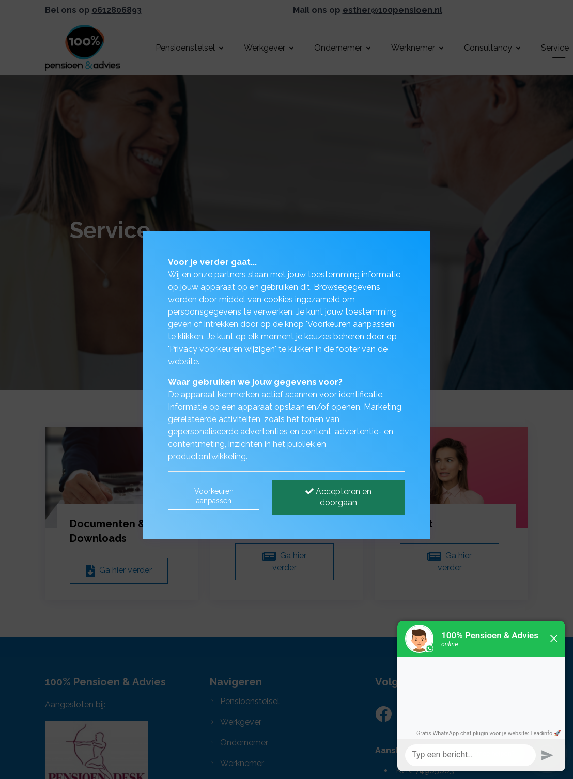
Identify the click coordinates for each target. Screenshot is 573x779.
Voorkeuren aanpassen (214, 496)
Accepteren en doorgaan (338, 497)
